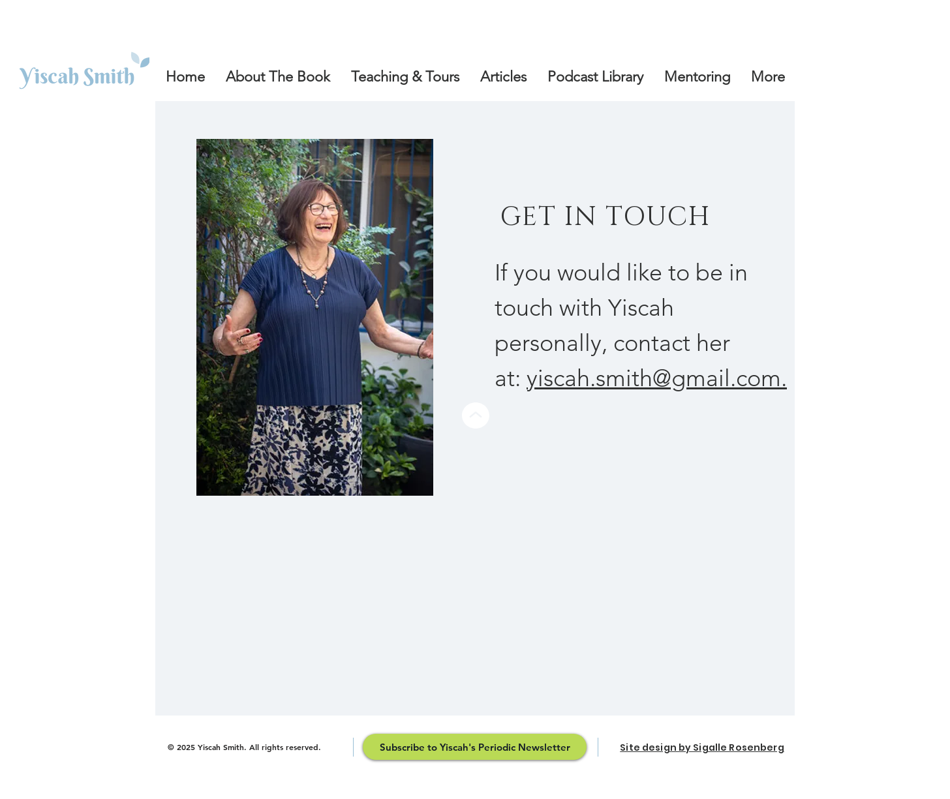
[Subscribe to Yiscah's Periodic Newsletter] (475, 747)
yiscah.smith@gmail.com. (657, 378)
